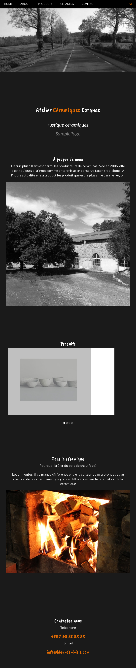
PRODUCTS (45, 3)
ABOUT (25, 3)
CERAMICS (67, 3)
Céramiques (66, 110)
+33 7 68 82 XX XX (68, 636)
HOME (8, 3)
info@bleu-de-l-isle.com (68, 652)
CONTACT (88, 3)
